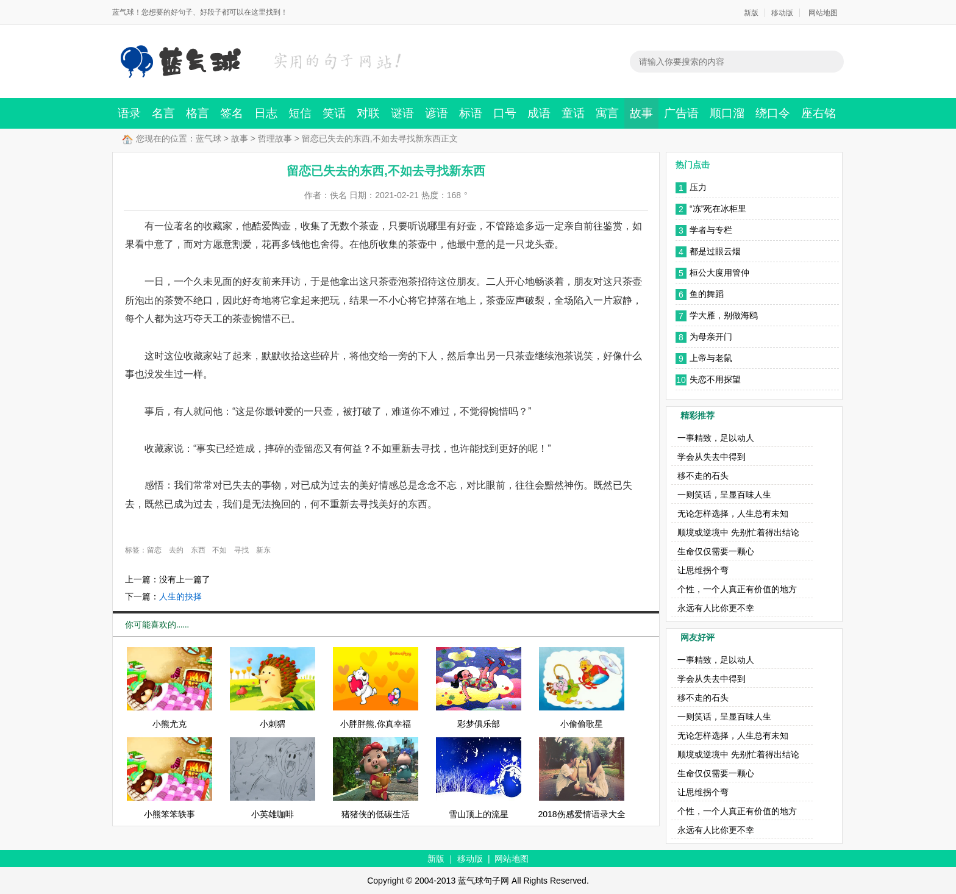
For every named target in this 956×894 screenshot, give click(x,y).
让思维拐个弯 (703, 570)
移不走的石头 (703, 476)
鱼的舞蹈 (707, 294)
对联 (368, 113)
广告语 (681, 113)
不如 (219, 550)
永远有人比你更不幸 (715, 608)
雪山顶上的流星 (478, 814)
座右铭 (818, 113)
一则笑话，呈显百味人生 (724, 494)
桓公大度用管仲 (719, 272)
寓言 (607, 113)
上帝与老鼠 (711, 358)
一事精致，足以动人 (715, 438)
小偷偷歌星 (581, 724)
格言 (197, 113)
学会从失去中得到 (711, 457)
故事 (641, 113)
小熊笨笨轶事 (169, 814)
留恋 (154, 550)
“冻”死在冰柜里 (718, 208)
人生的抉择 (180, 596)
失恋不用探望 (715, 379)
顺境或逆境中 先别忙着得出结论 (738, 532)
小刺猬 (272, 724)
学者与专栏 (711, 230)
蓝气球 (208, 138)
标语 (470, 113)
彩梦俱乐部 (478, 724)
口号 (504, 113)
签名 (231, 113)
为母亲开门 (711, 337)
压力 (698, 187)
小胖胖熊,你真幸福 (375, 724)
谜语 (402, 113)
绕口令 (772, 113)
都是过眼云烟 (715, 251)
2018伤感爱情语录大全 (581, 814)
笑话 (334, 113)
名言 (163, 113)
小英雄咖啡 (272, 814)
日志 (265, 113)
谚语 (436, 113)
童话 (573, 113)
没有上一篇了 (184, 579)
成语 (539, 113)
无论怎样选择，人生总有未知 (732, 513)
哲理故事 (275, 138)
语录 (129, 113)
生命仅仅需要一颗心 (715, 551)
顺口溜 (727, 113)
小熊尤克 (169, 724)
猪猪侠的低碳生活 (375, 814)
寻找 (241, 550)
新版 (751, 13)
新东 (263, 550)
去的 (176, 550)
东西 (198, 550)
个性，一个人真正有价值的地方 (737, 589)
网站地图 (823, 13)
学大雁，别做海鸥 (724, 315)
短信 (300, 113)
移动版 (782, 13)
